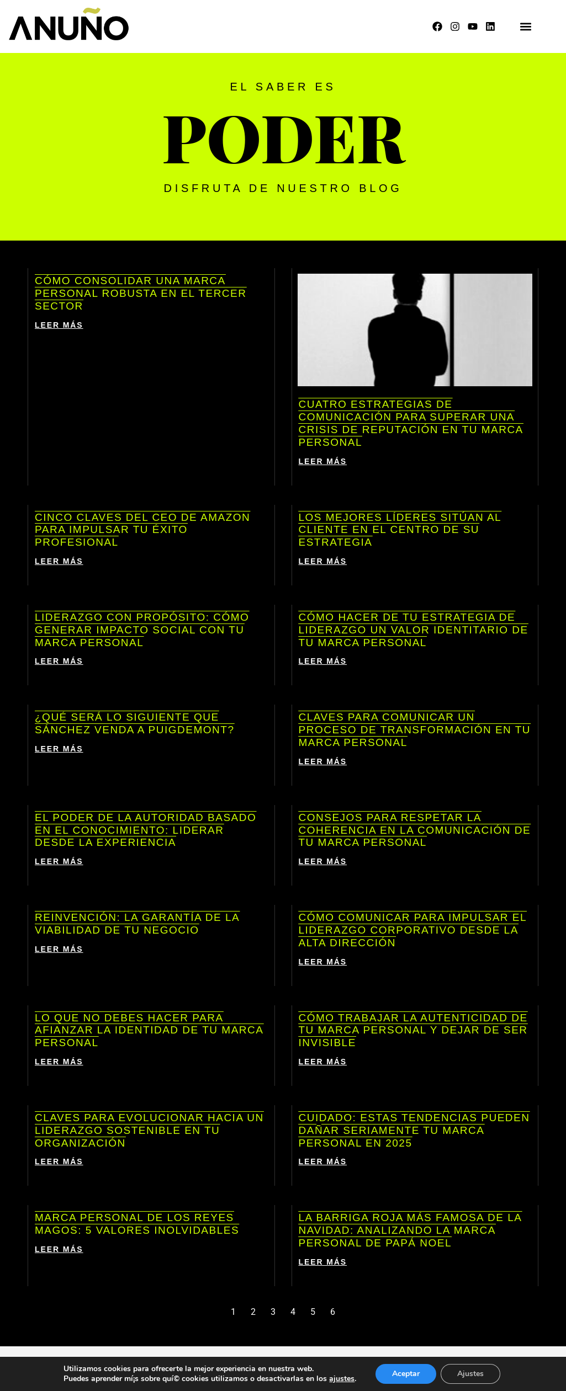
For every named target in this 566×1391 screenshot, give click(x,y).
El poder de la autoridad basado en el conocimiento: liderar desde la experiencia (145, 830)
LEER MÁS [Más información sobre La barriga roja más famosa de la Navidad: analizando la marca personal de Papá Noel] (323, 1261)
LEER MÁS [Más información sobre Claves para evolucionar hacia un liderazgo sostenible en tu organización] (59, 1161)
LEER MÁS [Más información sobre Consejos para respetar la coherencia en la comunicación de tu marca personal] (323, 861)
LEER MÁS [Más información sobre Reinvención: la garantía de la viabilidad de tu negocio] (59, 949)
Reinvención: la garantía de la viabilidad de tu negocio (137, 924)
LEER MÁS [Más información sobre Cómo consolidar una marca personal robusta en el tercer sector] (59, 325)
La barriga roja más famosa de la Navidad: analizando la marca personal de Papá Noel (410, 1230)
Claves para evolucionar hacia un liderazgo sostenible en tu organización (149, 1130)
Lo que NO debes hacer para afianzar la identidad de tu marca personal (149, 1030)
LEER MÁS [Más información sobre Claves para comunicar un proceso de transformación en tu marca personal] (323, 761)
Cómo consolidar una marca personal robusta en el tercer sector (140, 293)
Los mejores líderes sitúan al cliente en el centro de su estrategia (400, 529)
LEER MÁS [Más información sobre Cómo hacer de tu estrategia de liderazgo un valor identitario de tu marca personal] (323, 661)
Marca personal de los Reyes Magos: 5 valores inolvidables (137, 1224)
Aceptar (406, 1373)
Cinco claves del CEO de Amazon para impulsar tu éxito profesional (142, 529)
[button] (525, 27)
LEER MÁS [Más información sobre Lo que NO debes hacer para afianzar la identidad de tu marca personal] (59, 1061)
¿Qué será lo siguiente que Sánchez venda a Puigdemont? (134, 723)
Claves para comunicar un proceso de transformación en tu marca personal (415, 729)
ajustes (342, 1379)
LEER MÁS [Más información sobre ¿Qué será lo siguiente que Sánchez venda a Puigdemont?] (59, 748)
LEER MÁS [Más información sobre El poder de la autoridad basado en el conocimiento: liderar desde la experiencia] (59, 861)
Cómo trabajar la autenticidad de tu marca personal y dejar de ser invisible (413, 1030)
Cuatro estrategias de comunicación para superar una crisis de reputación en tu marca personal (411, 422)
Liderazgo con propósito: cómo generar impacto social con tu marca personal (142, 629)
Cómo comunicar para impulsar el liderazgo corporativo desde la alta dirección (413, 930)
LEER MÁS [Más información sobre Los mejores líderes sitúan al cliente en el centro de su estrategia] (323, 561)
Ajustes (470, 1373)
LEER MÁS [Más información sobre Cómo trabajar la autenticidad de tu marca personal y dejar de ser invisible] (323, 1061)
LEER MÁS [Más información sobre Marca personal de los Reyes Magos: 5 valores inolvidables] (59, 1249)
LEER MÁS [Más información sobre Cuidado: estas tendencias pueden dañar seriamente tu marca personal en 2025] (323, 1161)
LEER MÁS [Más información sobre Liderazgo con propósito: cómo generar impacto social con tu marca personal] (59, 661)
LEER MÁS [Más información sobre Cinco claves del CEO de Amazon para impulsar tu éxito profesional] (59, 561)
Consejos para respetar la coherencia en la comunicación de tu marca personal (415, 830)
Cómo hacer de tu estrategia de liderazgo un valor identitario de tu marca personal (413, 629)
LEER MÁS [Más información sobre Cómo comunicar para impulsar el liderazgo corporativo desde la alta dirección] (323, 961)
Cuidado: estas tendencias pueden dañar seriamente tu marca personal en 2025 (414, 1130)
